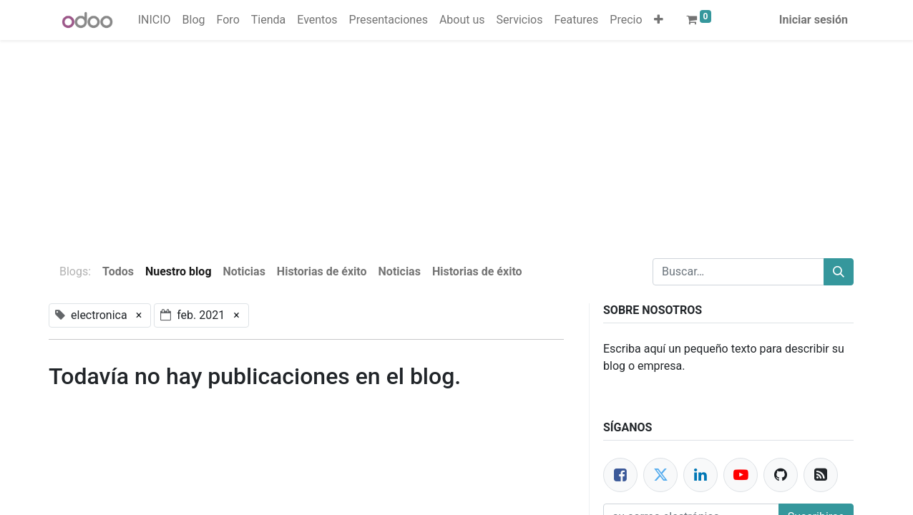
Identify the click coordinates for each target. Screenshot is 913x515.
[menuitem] (154, 20)
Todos (118, 271)
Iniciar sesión (813, 19)
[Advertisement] (429, 140)
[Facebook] (620, 475)
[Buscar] (839, 271)
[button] (658, 20)
